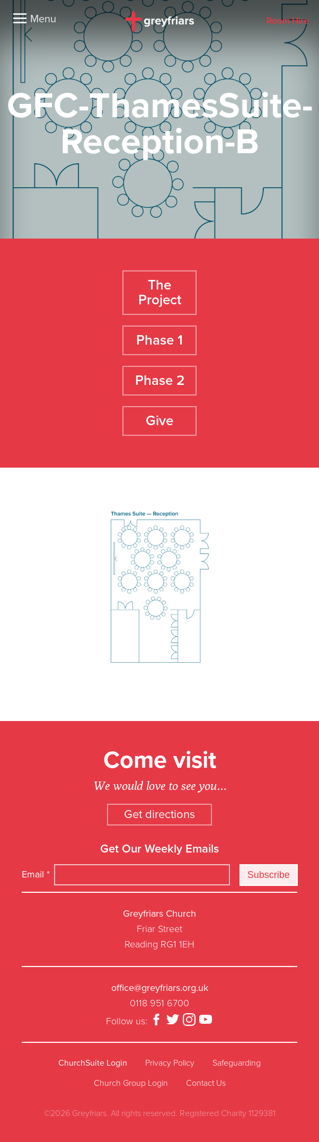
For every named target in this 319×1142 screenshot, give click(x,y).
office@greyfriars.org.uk (159, 988)
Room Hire (287, 21)
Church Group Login (131, 1083)
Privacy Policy (169, 1063)
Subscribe (268, 874)
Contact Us (206, 1083)
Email (36, 874)
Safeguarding (236, 1063)
